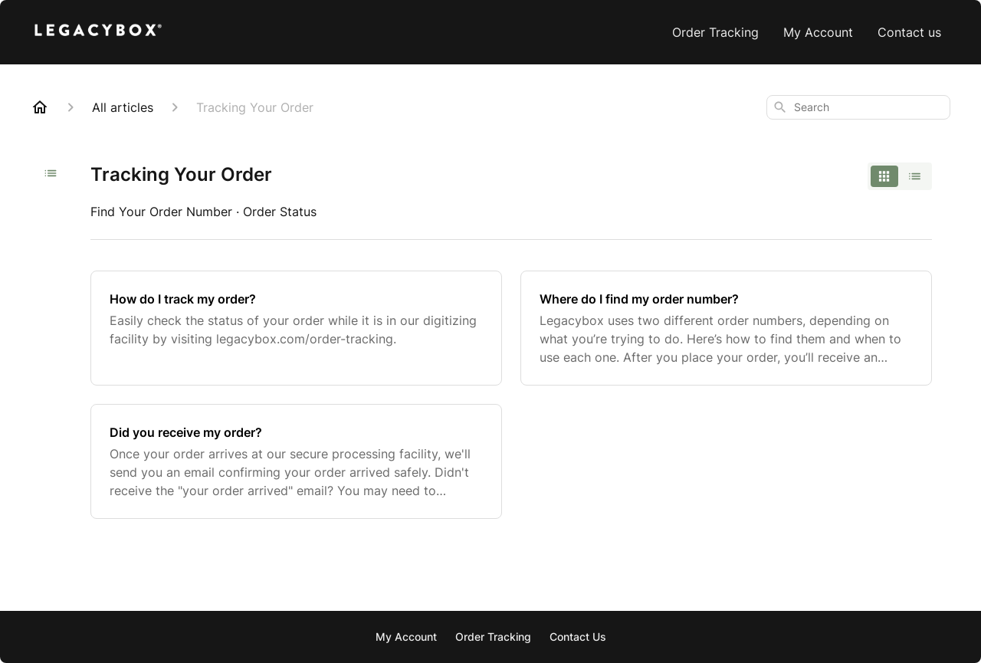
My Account (818, 32)
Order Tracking (715, 32)
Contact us (909, 32)
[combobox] (858, 107)
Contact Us (578, 636)
